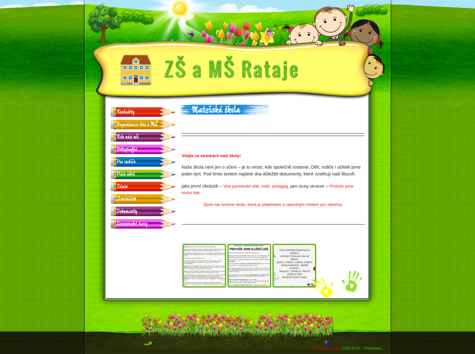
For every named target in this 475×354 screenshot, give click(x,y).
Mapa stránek (328, 348)
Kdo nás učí (128, 136)
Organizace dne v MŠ (137, 124)
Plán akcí (126, 174)
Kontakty (126, 111)
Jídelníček (126, 198)
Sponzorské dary (132, 223)
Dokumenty (127, 211)
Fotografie (127, 149)
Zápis (122, 186)
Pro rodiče (126, 161)
